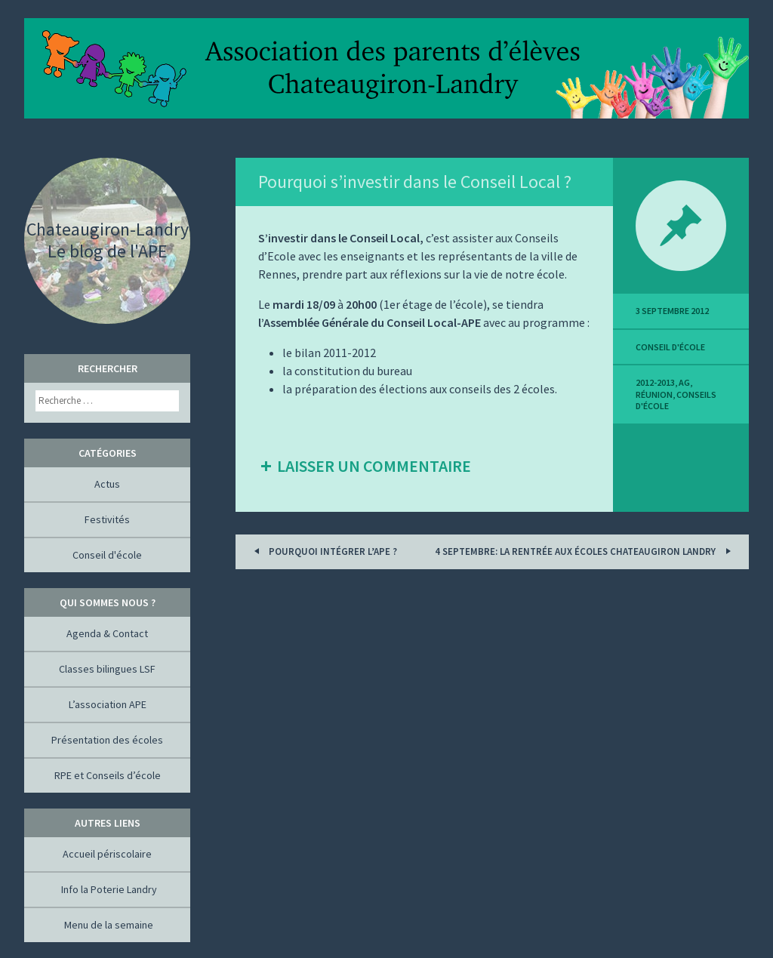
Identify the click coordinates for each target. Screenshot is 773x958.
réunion (654, 394)
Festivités (107, 519)
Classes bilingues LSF (107, 669)
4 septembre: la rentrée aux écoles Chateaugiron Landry (585, 551)
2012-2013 (655, 382)
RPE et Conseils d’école (107, 775)
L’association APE (107, 704)
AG (684, 382)
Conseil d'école (670, 347)
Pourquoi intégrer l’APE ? (323, 551)
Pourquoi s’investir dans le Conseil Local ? (414, 181)
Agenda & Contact (107, 633)
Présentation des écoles (107, 740)
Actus (107, 484)
